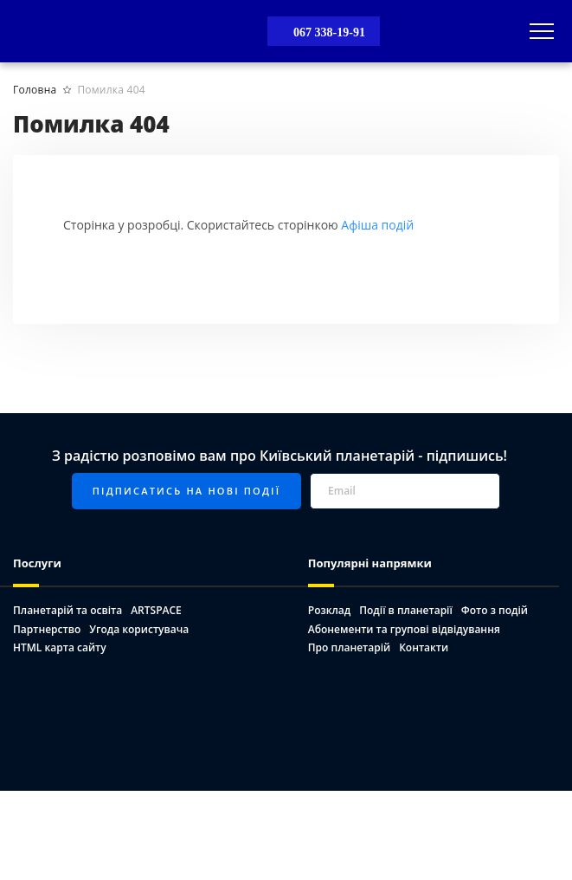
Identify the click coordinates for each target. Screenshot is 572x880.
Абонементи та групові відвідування (404, 629)
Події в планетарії (406, 610)
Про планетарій (349, 647)
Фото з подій (494, 610)
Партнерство (46, 629)
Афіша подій (377, 225)
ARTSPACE (156, 610)
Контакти (423, 647)
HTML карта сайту (59, 647)
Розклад (329, 610)
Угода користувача (139, 629)
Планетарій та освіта (67, 610)
